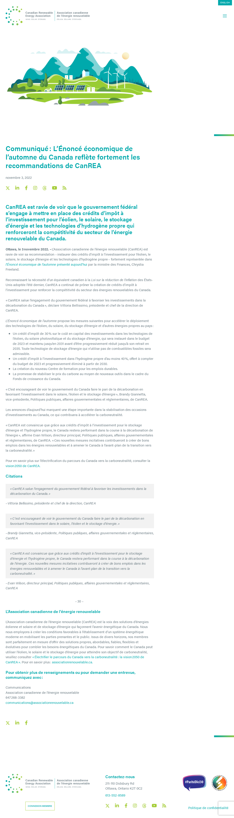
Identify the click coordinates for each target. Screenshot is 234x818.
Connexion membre (40, 805)
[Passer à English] (225, 2)
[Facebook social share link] (26, 722)
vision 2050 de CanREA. (23, 465)
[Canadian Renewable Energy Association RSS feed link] (64, 188)
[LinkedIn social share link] (17, 722)
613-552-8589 (115, 795)
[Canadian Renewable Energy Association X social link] (8, 188)
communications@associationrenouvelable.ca (40, 702)
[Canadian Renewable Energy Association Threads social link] (44, 188)
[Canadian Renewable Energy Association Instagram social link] (35, 188)
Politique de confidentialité (208, 807)
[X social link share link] (8, 723)
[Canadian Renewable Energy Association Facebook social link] (26, 188)
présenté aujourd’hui (46, 264)
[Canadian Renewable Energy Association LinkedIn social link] (17, 188)
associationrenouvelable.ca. (72, 662)
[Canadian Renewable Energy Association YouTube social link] (54, 188)
